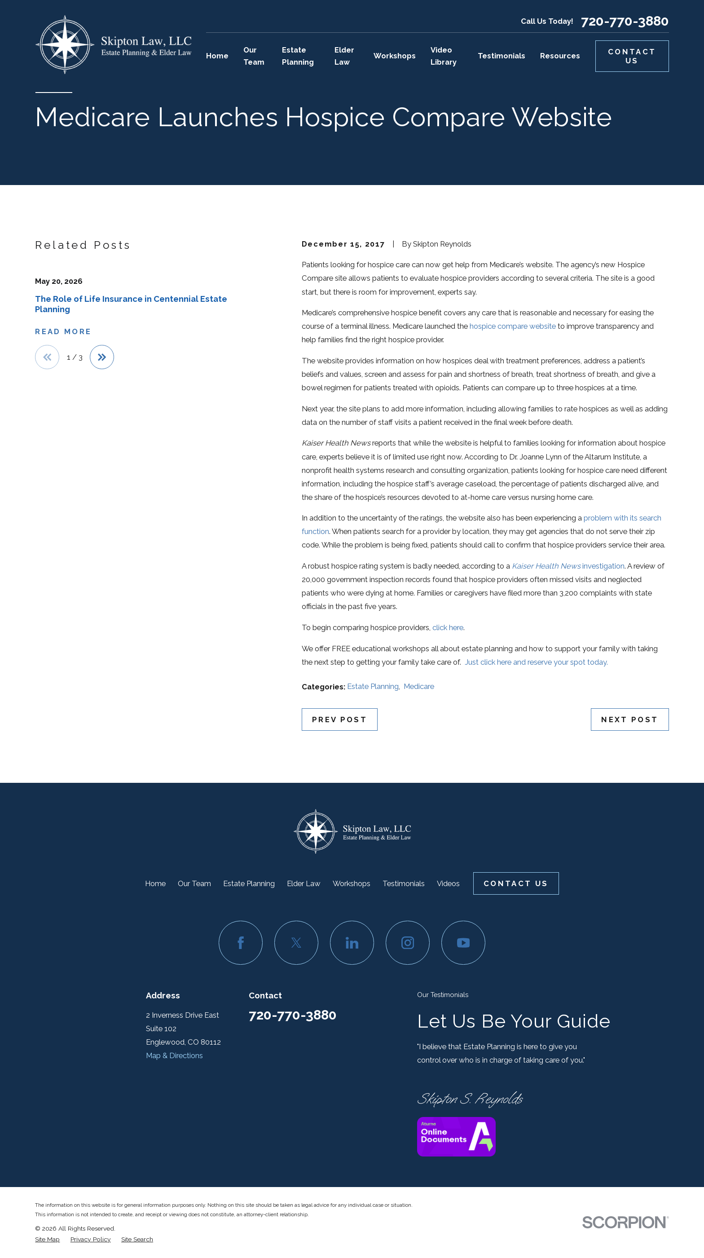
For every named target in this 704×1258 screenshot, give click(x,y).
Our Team (194, 883)
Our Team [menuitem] (253, 55)
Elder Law (304, 883)
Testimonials (404, 883)
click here (447, 627)
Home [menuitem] (217, 55)
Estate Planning (373, 686)
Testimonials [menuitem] (501, 55)
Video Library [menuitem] (444, 55)
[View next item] (102, 357)
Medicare (419, 686)
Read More (63, 331)
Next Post (629, 719)
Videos (448, 883)
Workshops (351, 883)
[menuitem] (47, 1239)
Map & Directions (174, 1055)
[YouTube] (463, 942)
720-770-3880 (625, 21)
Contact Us (632, 56)
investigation (568, 565)
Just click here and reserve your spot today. (536, 662)
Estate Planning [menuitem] (298, 55)
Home (155, 883)
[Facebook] (240, 942)
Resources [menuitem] (560, 55)
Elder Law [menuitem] (344, 55)
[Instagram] (407, 942)
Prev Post (339, 719)
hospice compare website (513, 326)
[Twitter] (296, 942)
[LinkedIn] (352, 942)
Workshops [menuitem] (395, 55)
